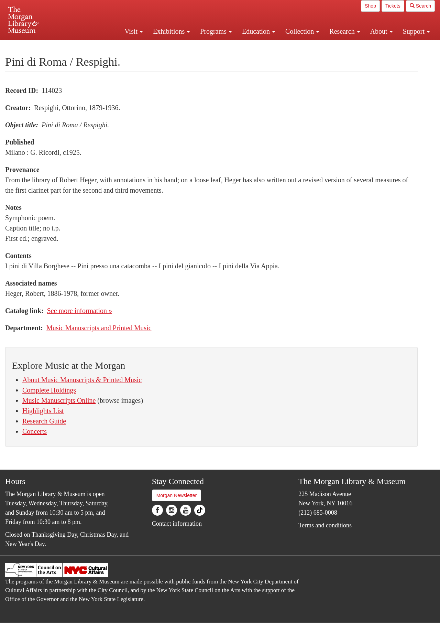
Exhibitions (171, 31)
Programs (216, 31)
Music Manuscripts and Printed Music (99, 328)
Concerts (34, 431)
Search (420, 6)
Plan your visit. (138, 46)
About (381, 31)
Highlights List (43, 411)
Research (344, 31)
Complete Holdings (49, 390)
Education (258, 31)
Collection (302, 31)
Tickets (392, 6)
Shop (370, 6)
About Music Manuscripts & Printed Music (82, 380)
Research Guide (44, 421)
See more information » (79, 310)
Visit (133, 31)
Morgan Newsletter (176, 495)
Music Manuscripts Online (59, 400)
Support (416, 31)
